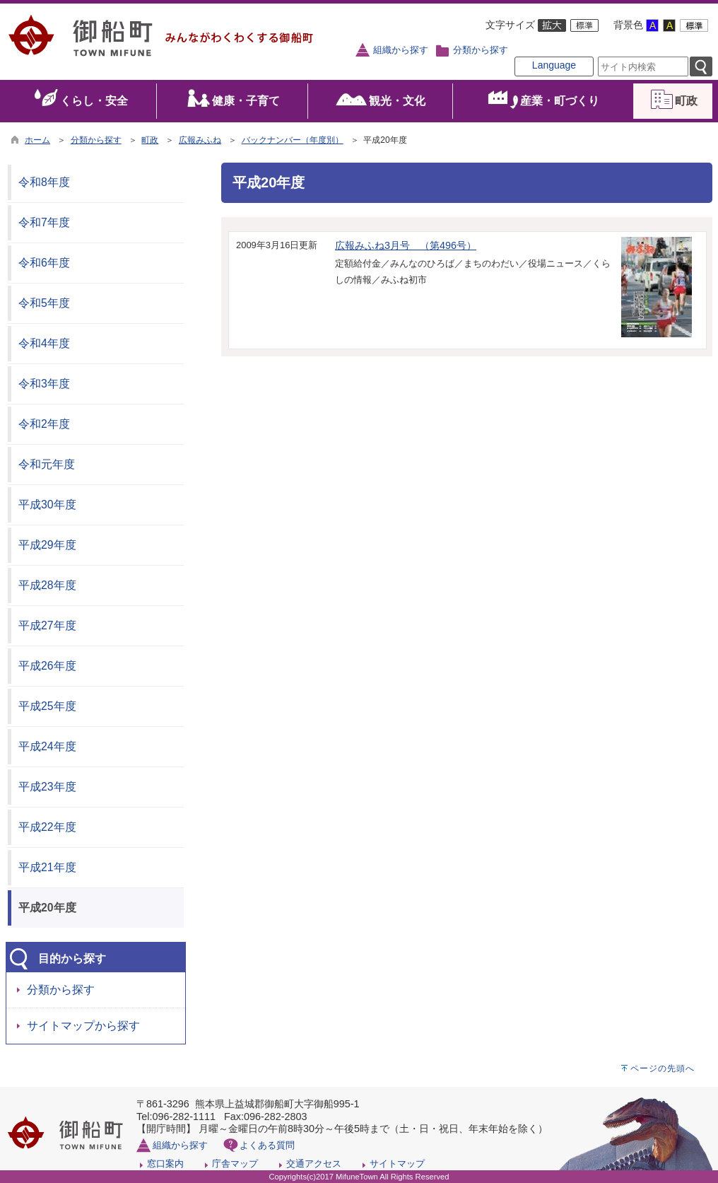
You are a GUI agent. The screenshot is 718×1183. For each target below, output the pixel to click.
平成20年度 (47, 908)
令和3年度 (44, 384)
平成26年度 (47, 666)
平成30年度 (47, 505)
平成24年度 (47, 746)
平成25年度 (47, 706)
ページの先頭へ (662, 1068)
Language (554, 65)
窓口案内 (165, 1163)
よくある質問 (267, 1145)
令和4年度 (44, 343)
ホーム (37, 140)
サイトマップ (397, 1163)
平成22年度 (47, 827)
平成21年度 (47, 867)
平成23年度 (47, 787)
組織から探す (400, 50)
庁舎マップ (235, 1163)
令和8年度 (44, 182)
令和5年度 (44, 303)
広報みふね (200, 140)
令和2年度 (44, 424)
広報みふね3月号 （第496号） (405, 245)
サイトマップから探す (83, 1026)
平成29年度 (47, 545)
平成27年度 (47, 625)
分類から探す (480, 50)
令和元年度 (46, 464)
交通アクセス (313, 1163)
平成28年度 (47, 585)
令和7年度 (44, 222)
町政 (149, 140)
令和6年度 (44, 263)
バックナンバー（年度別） (292, 140)
